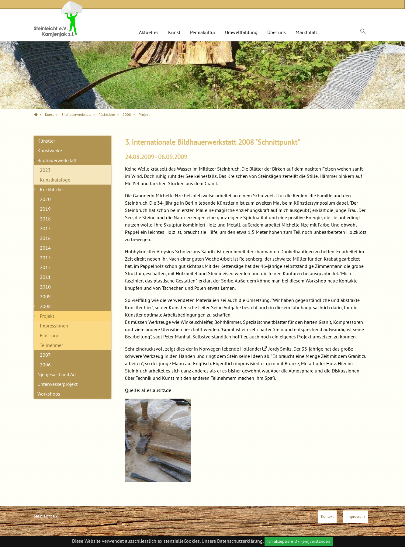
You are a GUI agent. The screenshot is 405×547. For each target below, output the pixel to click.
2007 (45, 355)
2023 (45, 170)
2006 (45, 365)
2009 (45, 296)
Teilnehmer (51, 345)
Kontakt (327, 516)
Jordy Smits (280, 349)
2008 (45, 306)
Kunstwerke (49, 150)
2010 (45, 287)
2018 (45, 219)
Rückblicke (51, 189)
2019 (45, 209)
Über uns (276, 32)
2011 (45, 277)
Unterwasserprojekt (57, 384)
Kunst (174, 32)
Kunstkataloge (55, 180)
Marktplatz (307, 32)
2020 (45, 199)
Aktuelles (148, 32)
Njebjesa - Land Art (56, 374)
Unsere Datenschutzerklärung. (232, 541)
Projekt (47, 316)
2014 (45, 248)
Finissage (49, 335)
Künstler (46, 141)
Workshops (48, 394)
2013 (45, 257)
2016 (45, 238)
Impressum (355, 516)
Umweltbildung (241, 32)
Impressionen (54, 326)
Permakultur (202, 32)
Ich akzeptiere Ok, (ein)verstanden (298, 541)
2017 (45, 228)
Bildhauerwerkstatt (57, 160)
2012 (45, 267)
